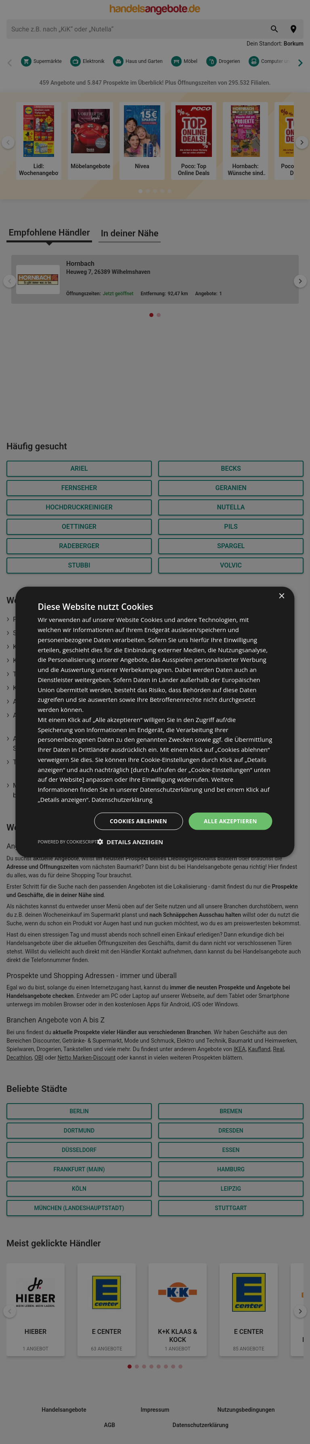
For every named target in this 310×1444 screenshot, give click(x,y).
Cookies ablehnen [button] (135, 820)
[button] (130, 841)
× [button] (282, 596)
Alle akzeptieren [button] (229, 820)
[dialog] (154, 722)
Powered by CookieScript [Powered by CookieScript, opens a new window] (67, 842)
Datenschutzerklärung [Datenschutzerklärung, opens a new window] (123, 799)
